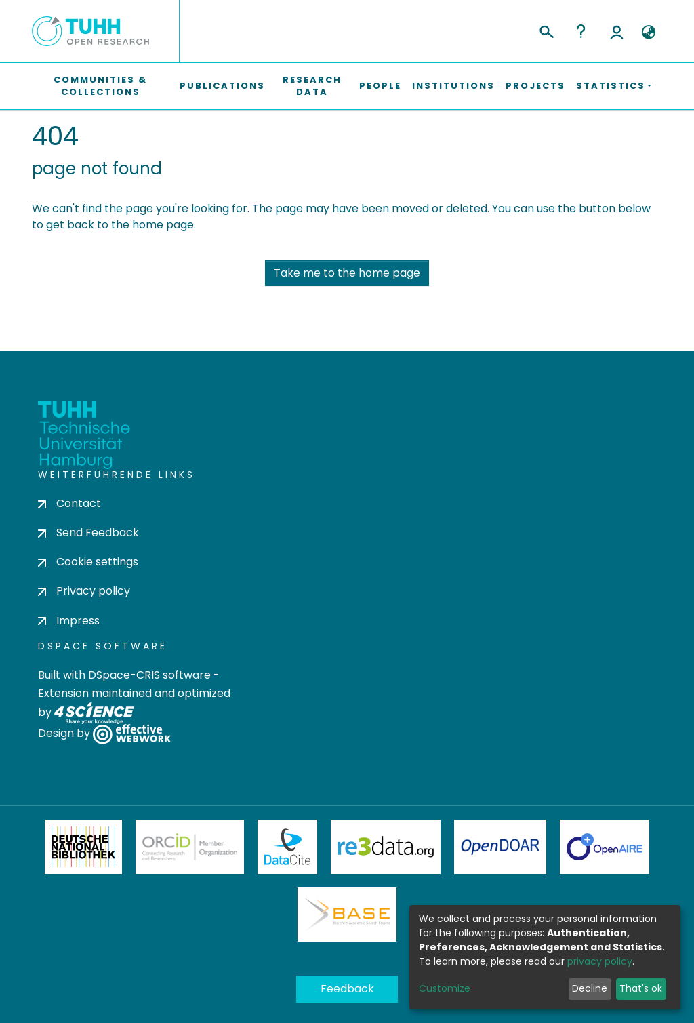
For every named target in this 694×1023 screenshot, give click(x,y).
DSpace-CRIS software (149, 675)
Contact (69, 503)
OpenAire (604, 846)
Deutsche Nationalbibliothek (83, 846)
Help (580, 31)
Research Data (312, 85)
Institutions (453, 85)
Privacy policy (84, 591)
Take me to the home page (347, 273)
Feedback (347, 989)
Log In (616, 31)
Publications (222, 85)
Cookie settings (88, 561)
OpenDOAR (500, 847)
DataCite (287, 846)
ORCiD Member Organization (189, 846)
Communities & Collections (100, 85)
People (380, 85)
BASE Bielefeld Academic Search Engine (347, 914)
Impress (69, 620)
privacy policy (599, 961)
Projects (535, 85)
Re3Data (386, 847)
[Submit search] (545, 30)
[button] (648, 32)
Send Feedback (88, 532)
